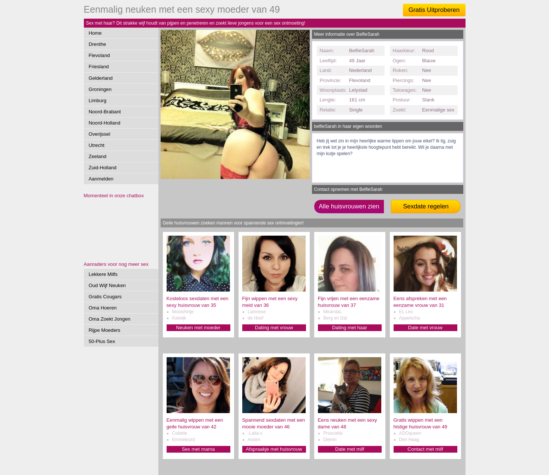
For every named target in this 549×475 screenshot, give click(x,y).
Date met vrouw (425, 327)
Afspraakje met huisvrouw (274, 449)
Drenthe (97, 44)
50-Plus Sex (102, 341)
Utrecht (97, 145)
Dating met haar (349, 327)
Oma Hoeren (103, 308)
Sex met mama (198, 449)
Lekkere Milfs (103, 274)
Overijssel (99, 134)
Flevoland (99, 55)
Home (95, 33)
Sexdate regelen (425, 206)
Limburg (98, 100)
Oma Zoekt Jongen (109, 319)
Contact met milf (425, 449)
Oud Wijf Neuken (107, 285)
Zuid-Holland (103, 167)
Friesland (99, 66)
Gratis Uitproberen (434, 9)
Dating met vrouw (274, 327)
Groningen (100, 89)
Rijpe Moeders (104, 330)
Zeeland (98, 156)
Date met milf (349, 449)
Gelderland (101, 78)
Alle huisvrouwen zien (349, 206)
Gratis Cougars (105, 296)
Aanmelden (101, 179)
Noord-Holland (104, 123)
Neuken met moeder (198, 327)
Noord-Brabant (105, 111)
